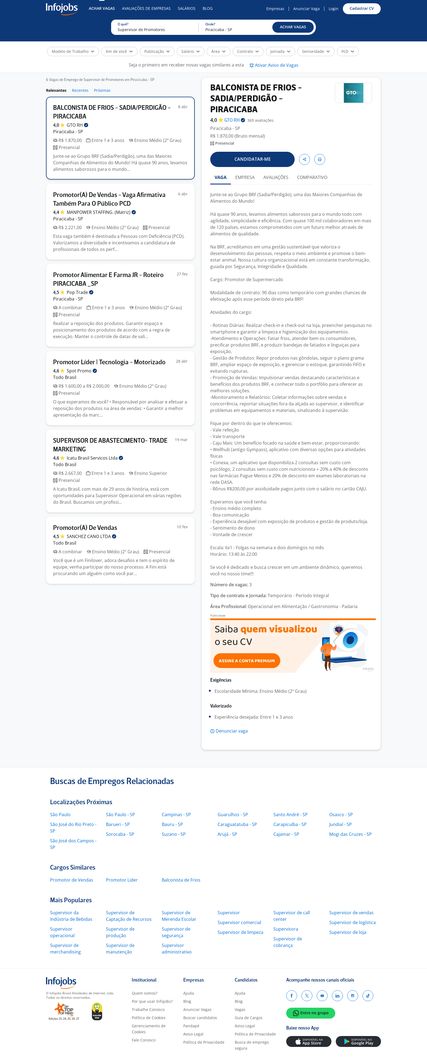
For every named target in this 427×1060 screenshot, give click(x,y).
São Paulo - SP (120, 815)
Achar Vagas (102, 8)
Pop (80, 292)
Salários (187, 8)
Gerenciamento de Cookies (149, 1028)
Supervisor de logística (352, 922)
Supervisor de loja (347, 932)
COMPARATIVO (312, 177)
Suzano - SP (174, 834)
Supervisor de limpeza (240, 932)
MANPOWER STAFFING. (101, 212)
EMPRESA (245, 177)
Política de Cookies (149, 1017)
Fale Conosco (143, 1040)
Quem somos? (144, 993)
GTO (77, 125)
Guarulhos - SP (233, 815)
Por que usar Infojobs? (152, 1001)
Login (333, 8)
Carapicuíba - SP (290, 824)
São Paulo (60, 815)
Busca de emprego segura (252, 1045)
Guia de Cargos (249, 1017)
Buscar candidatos (200, 1017)
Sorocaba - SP (120, 834)
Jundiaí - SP (340, 824)
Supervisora (285, 929)
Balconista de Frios (181, 880)
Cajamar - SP (286, 834)
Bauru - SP (172, 824)
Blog (208, 8)
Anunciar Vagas (197, 1009)
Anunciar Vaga (306, 8)
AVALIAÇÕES (275, 177)
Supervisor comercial (239, 922)
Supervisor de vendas (351, 913)
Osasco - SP (341, 815)
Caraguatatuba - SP (237, 824)
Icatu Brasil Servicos (95, 458)
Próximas (102, 90)
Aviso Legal (193, 1034)
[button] (293, 27)
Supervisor (229, 913)
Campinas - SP (176, 815)
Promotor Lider (122, 880)
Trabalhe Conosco (148, 1009)
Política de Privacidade (203, 1042)
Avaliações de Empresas (146, 8)
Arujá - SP (227, 834)
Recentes (80, 90)
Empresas (275, 8)
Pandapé (191, 1025)
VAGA (221, 177)
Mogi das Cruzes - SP (350, 834)
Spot (82, 371)
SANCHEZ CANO (91, 536)
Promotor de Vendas (71, 880)
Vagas (240, 1009)
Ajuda (188, 993)
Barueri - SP (118, 824)
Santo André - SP (290, 815)
